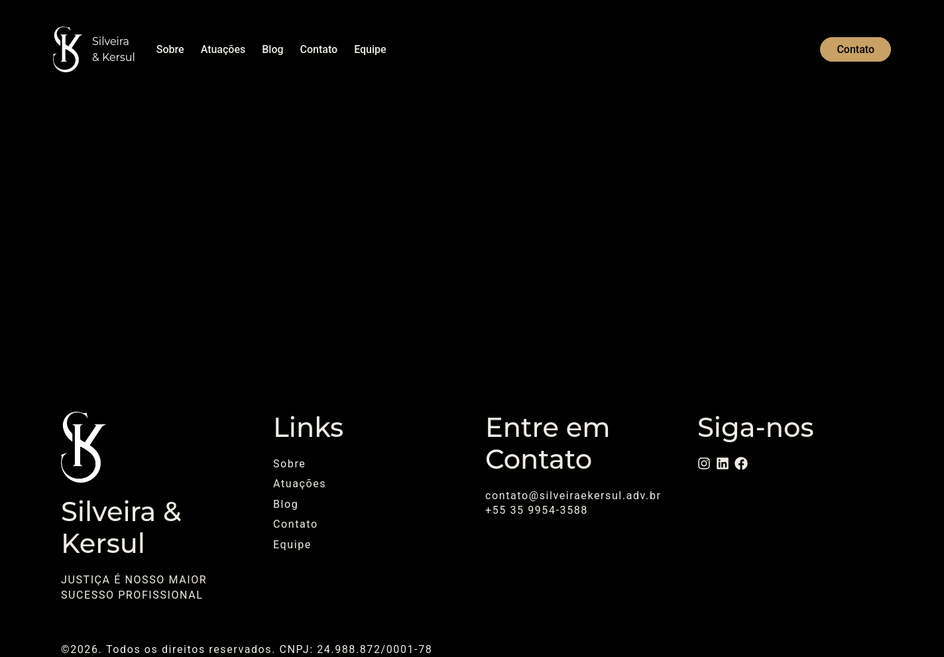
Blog (272, 49)
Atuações (223, 49)
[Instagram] (704, 463)
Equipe (370, 49)
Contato (319, 49)
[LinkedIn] (722, 463)
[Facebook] (741, 463)
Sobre (170, 49)
